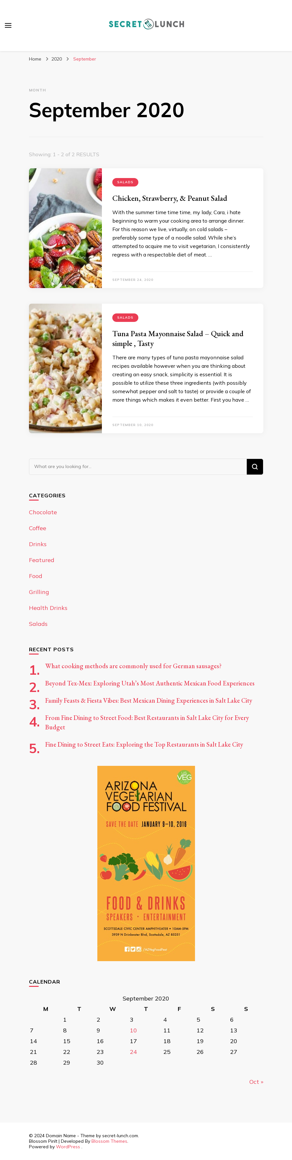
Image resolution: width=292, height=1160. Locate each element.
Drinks (38, 544)
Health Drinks (48, 608)
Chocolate (43, 512)
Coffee (37, 528)
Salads (125, 182)
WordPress (68, 1147)
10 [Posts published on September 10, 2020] (133, 1030)
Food (35, 576)
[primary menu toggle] (8, 25)
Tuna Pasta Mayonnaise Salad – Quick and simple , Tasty (177, 338)
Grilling (39, 592)
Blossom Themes (109, 1141)
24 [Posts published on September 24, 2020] (133, 1052)
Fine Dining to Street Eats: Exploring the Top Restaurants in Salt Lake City (144, 744)
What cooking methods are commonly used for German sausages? (133, 666)
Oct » (256, 1081)
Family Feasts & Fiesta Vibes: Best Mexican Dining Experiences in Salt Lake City (148, 700)
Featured (41, 560)
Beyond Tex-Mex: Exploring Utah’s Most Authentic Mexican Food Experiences (150, 683)
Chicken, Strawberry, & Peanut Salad (169, 198)
